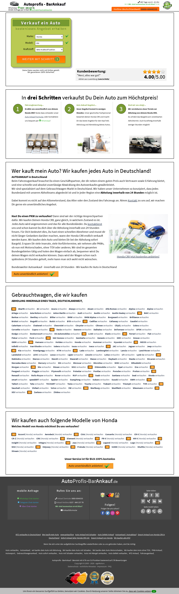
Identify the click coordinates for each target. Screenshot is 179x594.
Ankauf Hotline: (62, 502)
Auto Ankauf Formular (34, 124)
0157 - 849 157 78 (27, 8)
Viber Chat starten (29, 506)
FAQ (109, 566)
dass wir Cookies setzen (140, 591)
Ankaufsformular (70, 510)
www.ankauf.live (67, 534)
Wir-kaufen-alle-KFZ (122, 538)
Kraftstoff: (28, 49)
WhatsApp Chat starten (29, 498)
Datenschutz (73, 566)
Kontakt (132, 200)
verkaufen (26, 308)
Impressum (102, 566)
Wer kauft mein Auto (50, 534)
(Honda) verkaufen (30, 434)
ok (154, 591)
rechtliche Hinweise (88, 566)
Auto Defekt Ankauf (106, 534)
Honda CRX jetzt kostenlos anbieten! (138, 256)
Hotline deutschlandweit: (135, 9)
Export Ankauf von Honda (102, 538)
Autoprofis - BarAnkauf (44, 4)
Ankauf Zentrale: (64, 498)
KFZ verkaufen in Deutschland (28, 534)
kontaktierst (95, 224)
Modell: (29, 42)
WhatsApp (45, 128)
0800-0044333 (77, 498)
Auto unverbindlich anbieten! (34, 274)
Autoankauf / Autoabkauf (125, 534)
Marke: (30, 36)
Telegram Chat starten (29, 502)
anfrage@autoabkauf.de (42, 10)
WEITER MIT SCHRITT (41, 59)
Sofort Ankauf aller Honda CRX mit (75, 538)
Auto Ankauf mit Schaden (85, 534)
